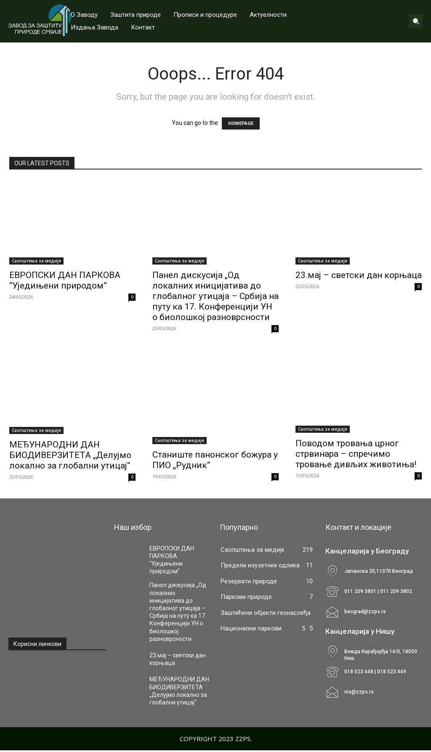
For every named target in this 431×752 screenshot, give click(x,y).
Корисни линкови (37, 644)
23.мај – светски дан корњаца (358, 275)
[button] (416, 21)
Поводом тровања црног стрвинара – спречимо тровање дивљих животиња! (355, 453)
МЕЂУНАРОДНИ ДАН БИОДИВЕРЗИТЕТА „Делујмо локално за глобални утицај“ (70, 455)
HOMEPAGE (240, 123)
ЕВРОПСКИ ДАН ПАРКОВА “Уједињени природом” (64, 280)
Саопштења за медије (36, 261)
